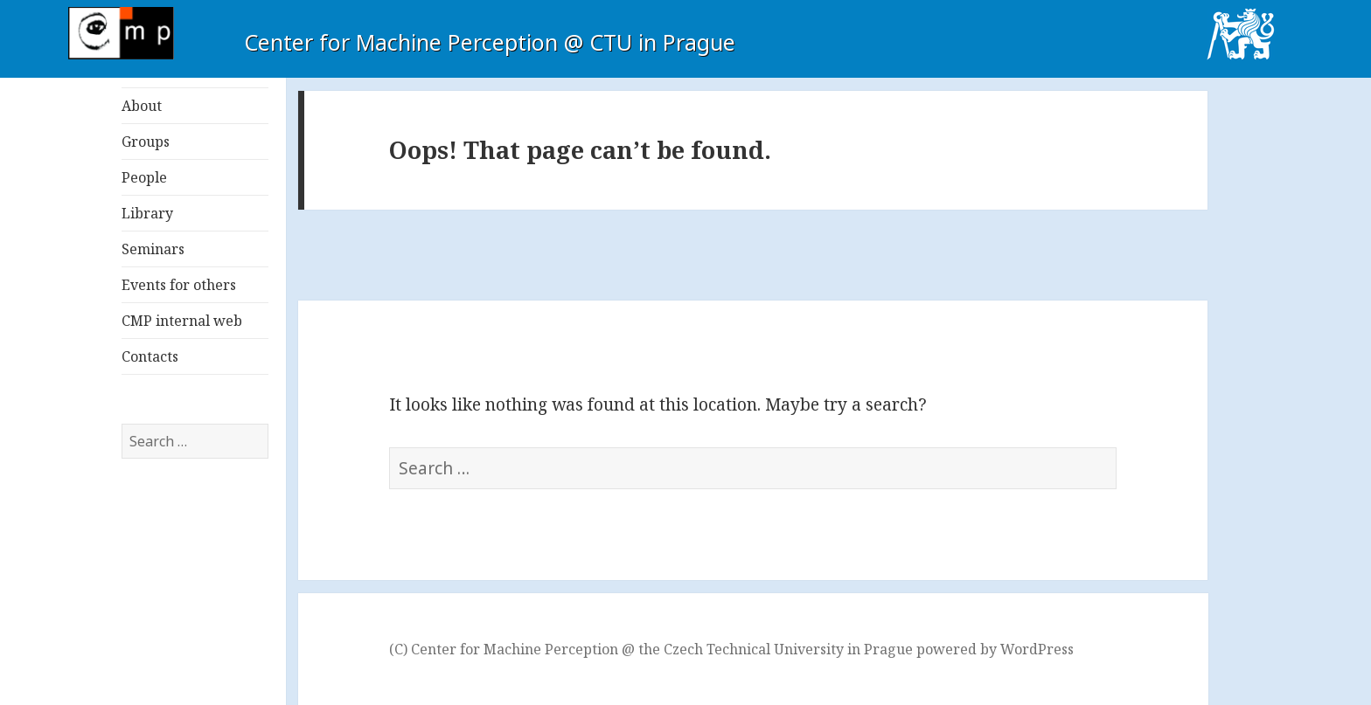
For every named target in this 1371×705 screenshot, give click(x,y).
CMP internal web (182, 320)
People (144, 177)
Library (147, 213)
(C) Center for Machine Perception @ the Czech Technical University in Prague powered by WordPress (731, 649)
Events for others (179, 284)
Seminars (153, 249)
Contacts (150, 356)
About (142, 105)
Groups (146, 141)
